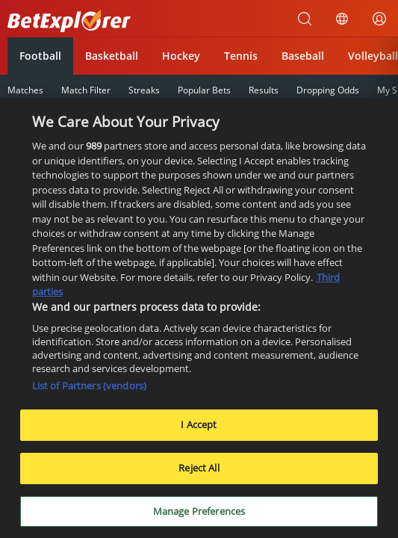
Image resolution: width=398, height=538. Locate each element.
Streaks (144, 90)
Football (40, 56)
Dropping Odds (327, 90)
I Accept (199, 429)
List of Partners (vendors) (89, 390)
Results (264, 90)
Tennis (241, 56)
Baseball (303, 56)
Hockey (181, 56)
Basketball (111, 56)
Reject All (198, 472)
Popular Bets (204, 90)
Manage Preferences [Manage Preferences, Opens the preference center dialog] (199, 515)
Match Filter (86, 90)
